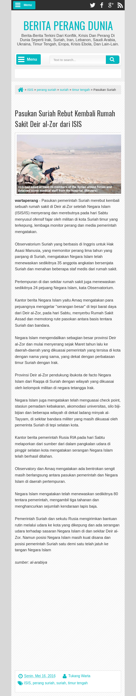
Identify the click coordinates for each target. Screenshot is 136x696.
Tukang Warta (79, 676)
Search (112, 59)
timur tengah (78, 683)
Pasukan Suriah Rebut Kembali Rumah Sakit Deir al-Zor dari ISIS (65, 118)
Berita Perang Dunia (68, 25)
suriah (61, 683)
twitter (92, 5)
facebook (101, 5)
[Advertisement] (74, 617)
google (110, 5)
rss (120, 5)
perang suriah (43, 683)
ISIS (27, 683)
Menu (28, 5)
